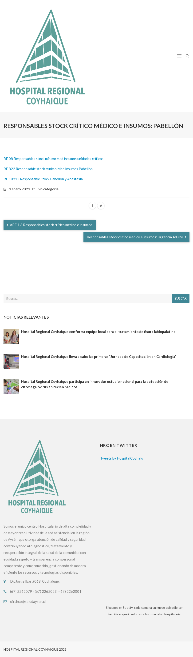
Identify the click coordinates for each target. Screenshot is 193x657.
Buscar (181, 298)
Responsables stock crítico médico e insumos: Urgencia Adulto (136, 237)
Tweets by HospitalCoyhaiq (121, 458)
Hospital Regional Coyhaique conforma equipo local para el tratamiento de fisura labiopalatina (98, 331)
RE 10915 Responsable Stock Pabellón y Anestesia (43, 179)
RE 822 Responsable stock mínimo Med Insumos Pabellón (48, 169)
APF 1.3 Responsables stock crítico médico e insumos (49, 225)
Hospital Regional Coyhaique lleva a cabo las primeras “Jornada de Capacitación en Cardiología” (98, 356)
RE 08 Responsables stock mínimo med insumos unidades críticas (53, 158)
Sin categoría (48, 189)
